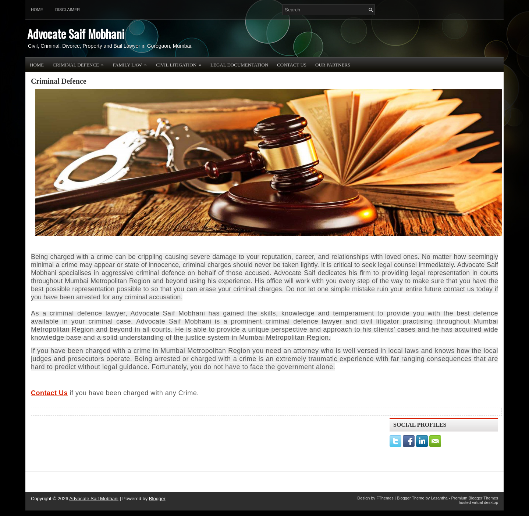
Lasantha (439, 498)
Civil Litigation (181, 62)
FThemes (384, 498)
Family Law (132, 62)
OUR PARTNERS (332, 65)
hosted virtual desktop (478, 502)
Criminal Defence (81, 62)
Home (37, 9)
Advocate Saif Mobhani (75, 33)
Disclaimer (67, 9)
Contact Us (291, 65)
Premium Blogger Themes (474, 498)
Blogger (157, 498)
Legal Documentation (239, 65)
